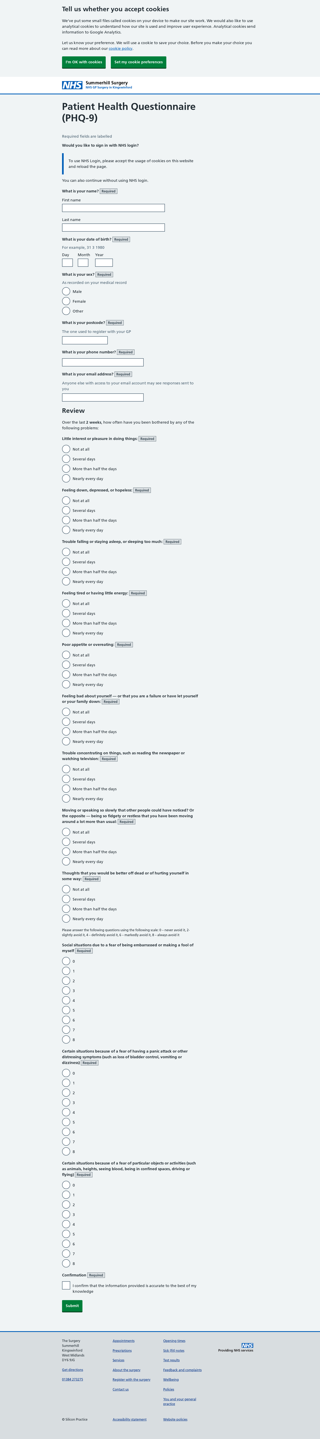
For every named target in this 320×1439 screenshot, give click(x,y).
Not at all (81, 449)
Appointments (123, 1341)
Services (118, 1360)
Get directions (72, 1370)
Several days (84, 459)
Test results (171, 1360)
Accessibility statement (130, 1419)
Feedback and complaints (182, 1370)
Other (78, 311)
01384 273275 (72, 1379)
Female (79, 301)
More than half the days (95, 469)
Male (77, 291)
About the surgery (126, 1370)
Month (84, 254)
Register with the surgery (131, 1380)
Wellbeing (171, 1380)
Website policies (175, 1419)
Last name (71, 219)
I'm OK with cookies (84, 62)
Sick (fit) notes (173, 1351)
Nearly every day (88, 478)
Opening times (174, 1341)
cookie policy (120, 48)
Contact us (121, 1389)
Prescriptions (122, 1351)
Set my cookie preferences (138, 62)
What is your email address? (97, 374)
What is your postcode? (93, 322)
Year (99, 254)
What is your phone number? (98, 352)
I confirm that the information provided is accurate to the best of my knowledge (135, 1288)
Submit (72, 1305)
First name (71, 200)
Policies (168, 1389)
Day (65, 254)
